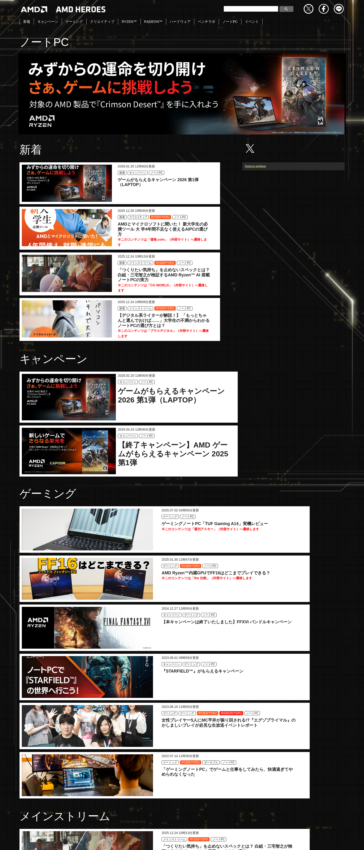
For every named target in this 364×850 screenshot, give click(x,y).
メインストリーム (95, 236)
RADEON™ (153, 21)
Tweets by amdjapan (255, 176)
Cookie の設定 (334, 841)
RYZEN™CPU (194, 178)
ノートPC (230, 21)
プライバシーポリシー (199, 841)
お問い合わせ (139, 841)
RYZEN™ (129, 21)
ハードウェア (180, 21)
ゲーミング (74, 21)
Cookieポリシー (237, 841)
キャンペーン (47, 21)
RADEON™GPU (193, 535)
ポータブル (299, 530)
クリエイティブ (102, 21)
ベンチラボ (206, 21)
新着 (26, 21)
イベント (252, 21)
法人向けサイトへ (301, 841)
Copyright (166, 841)
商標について (268, 841)
